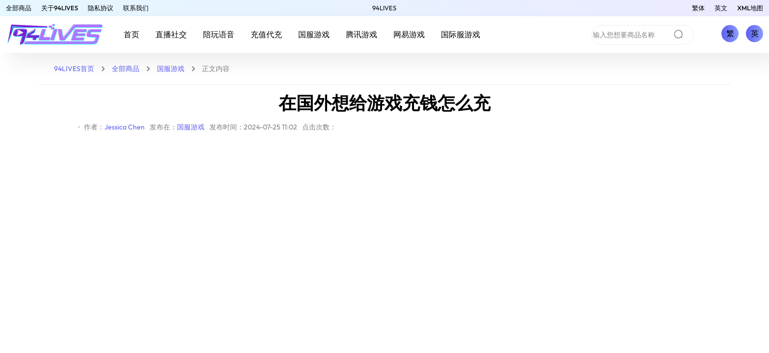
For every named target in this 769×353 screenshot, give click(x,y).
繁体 (698, 8)
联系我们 (136, 8)
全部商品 (18, 8)
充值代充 (266, 34)
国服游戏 (314, 34)
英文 (721, 8)
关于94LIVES (59, 8)
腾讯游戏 (361, 34)
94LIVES (384, 8)
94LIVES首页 (74, 68)
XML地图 (750, 8)
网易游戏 (409, 34)
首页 (131, 34)
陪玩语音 (218, 34)
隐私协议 (100, 8)
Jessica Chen (124, 127)
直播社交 (171, 34)
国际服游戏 (460, 34)
